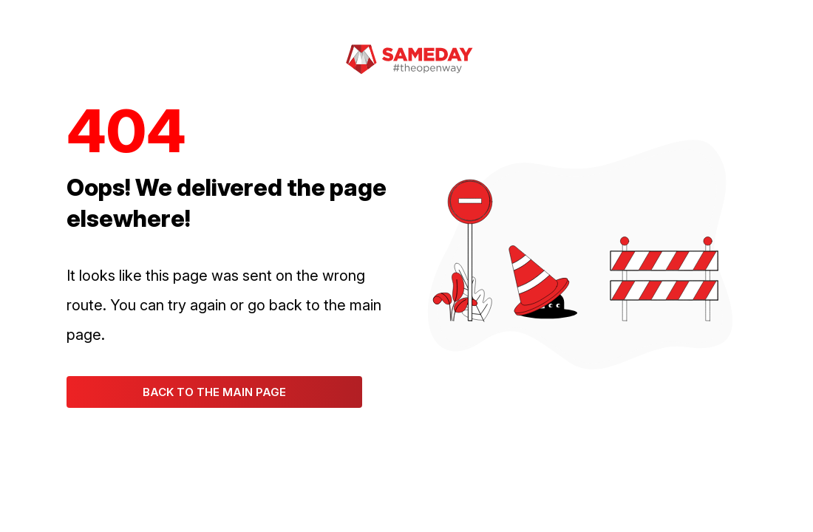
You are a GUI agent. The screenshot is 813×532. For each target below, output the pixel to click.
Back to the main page (214, 392)
